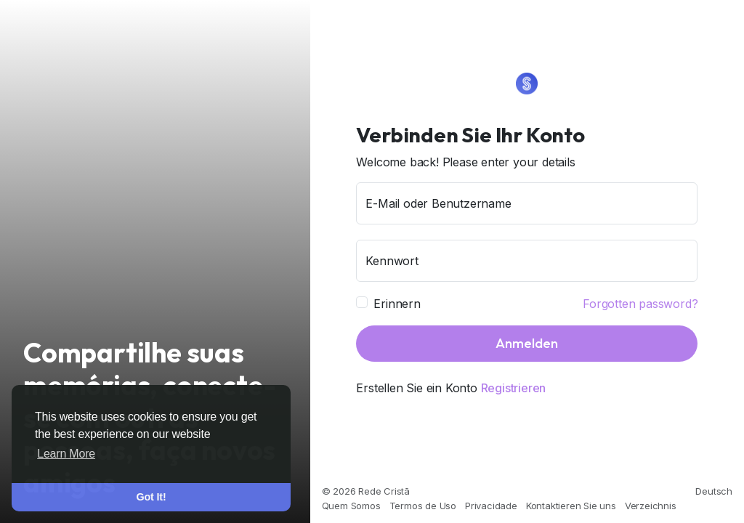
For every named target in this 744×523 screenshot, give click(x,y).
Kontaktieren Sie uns (571, 505)
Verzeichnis (650, 505)
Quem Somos (351, 505)
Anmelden (527, 343)
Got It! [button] (151, 497)
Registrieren (513, 388)
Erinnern (396, 303)
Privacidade (491, 505)
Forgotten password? (640, 303)
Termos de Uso (422, 505)
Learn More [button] (66, 453)
